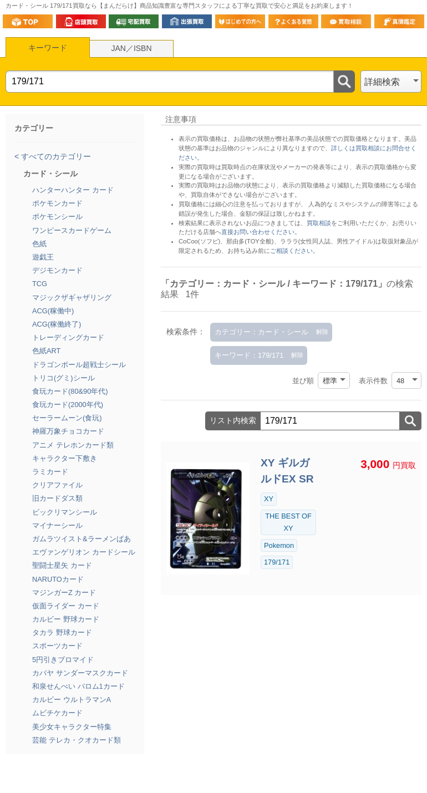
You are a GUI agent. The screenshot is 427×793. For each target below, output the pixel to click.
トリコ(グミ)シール (63, 378)
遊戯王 (43, 257)
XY (268, 499)
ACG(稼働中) (53, 311)
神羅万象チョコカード (68, 431)
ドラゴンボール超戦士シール (79, 364)
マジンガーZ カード (64, 592)
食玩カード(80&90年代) (70, 391)
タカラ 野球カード (62, 632)
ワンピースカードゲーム (71, 230)
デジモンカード (57, 270)
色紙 (39, 244)
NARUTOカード (58, 579)
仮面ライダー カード (65, 606)
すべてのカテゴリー (55, 156)
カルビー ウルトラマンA (71, 699)
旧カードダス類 (57, 498)
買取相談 (319, 223)
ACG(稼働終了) (56, 324)
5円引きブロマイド (63, 659)
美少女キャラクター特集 (71, 727)
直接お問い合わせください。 (261, 231)
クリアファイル (57, 485)
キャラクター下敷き (64, 458)
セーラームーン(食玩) (67, 418)
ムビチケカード (57, 713)
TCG (39, 283)
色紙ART (46, 351)
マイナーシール (57, 525)
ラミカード (50, 471)
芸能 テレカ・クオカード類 (76, 740)
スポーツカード (57, 646)
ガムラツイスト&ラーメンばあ (81, 539)
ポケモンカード (57, 203)
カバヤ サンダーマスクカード (80, 673)
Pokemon (279, 545)
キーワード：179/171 (249, 355)
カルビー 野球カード (65, 619)
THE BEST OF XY (288, 522)
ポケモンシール (57, 216)
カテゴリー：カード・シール (261, 332)
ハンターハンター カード (73, 190)
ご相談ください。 (294, 250)
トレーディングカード (68, 337)
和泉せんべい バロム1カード (78, 686)
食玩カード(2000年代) (67, 404)
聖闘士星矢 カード (62, 565)
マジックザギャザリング (71, 297)
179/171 (276, 562)
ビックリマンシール (64, 512)
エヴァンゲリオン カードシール (83, 552)
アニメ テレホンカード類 (73, 445)
